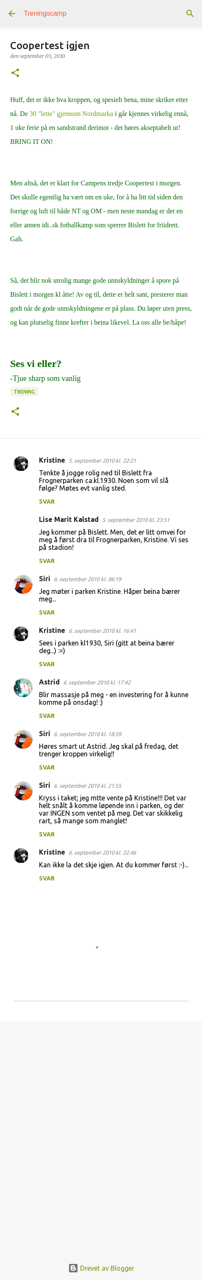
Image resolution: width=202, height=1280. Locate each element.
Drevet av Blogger (101, 1268)
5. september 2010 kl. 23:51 (135, 520)
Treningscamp (45, 13)
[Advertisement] (101, 1135)
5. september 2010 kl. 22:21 (102, 460)
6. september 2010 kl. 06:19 (87, 579)
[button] (15, 73)
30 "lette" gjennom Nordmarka (70, 113)
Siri (44, 578)
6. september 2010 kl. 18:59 (87, 734)
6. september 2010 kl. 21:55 (87, 786)
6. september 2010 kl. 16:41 (102, 631)
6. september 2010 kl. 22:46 (102, 852)
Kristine (52, 460)
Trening (24, 391)
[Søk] (190, 13)
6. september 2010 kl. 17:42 (96, 682)
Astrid (49, 682)
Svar (47, 501)
